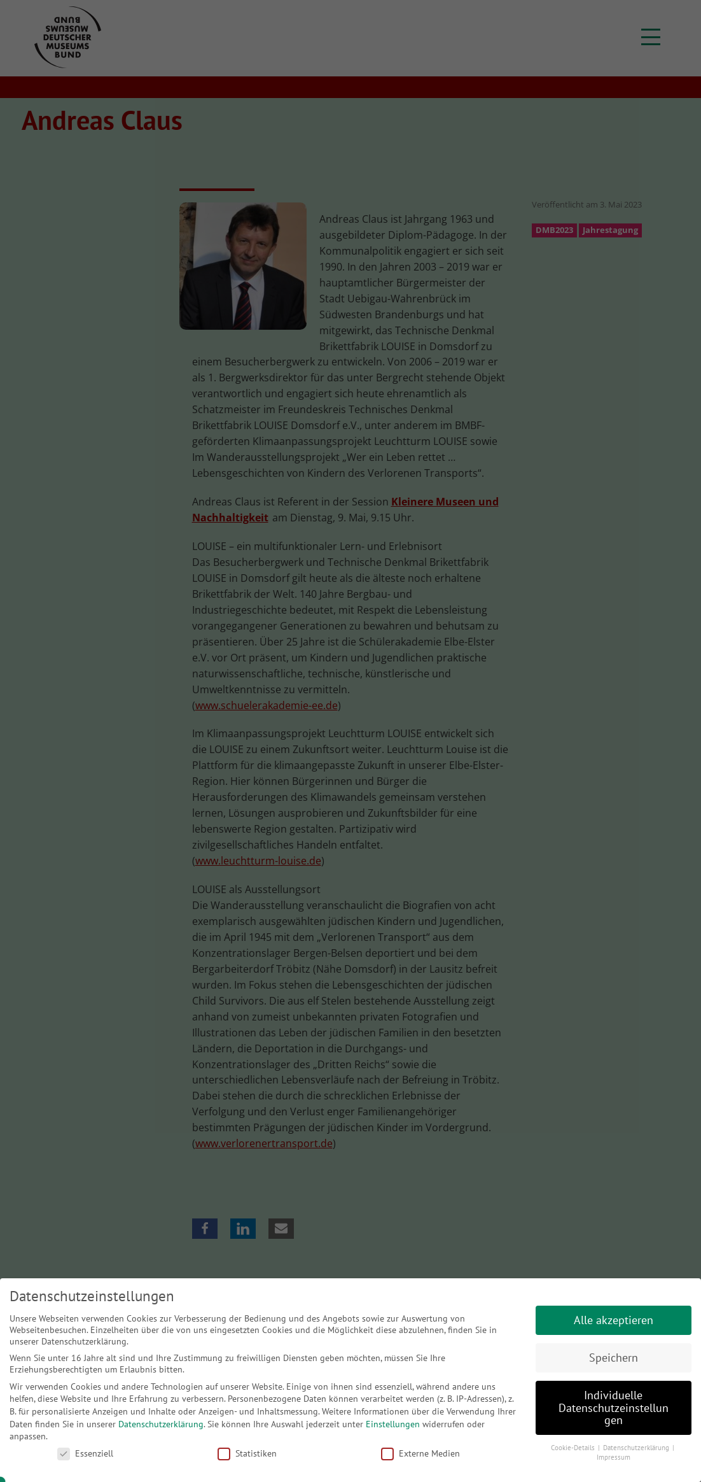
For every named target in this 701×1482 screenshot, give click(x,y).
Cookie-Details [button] (574, 1447)
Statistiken (247, 1453)
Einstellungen (393, 1424)
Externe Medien (420, 1453)
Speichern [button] (613, 1357)
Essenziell (85, 1453)
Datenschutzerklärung (161, 1424)
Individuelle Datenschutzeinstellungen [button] (614, 1407)
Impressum (613, 1457)
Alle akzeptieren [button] (613, 1320)
